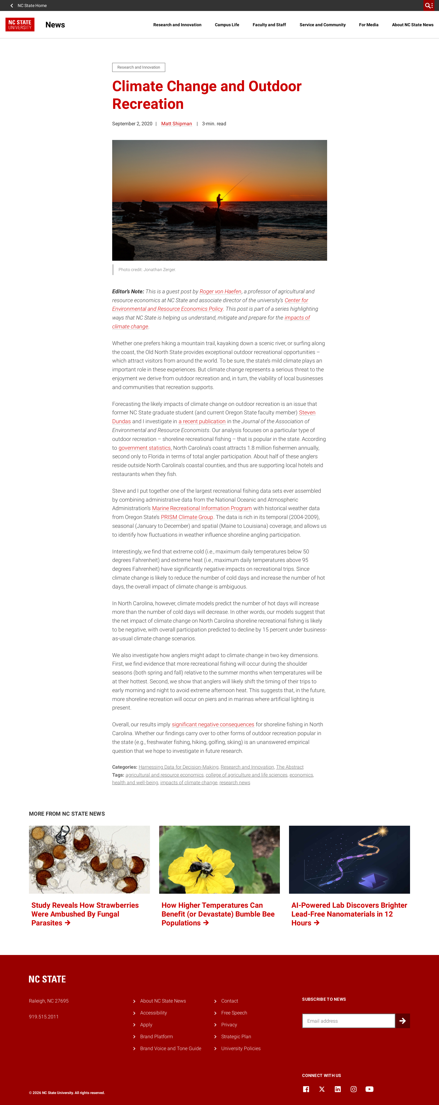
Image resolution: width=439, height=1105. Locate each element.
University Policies (241, 1048)
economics (301, 775)
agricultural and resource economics (165, 775)
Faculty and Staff (269, 24)
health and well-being (135, 782)
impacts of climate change (188, 782)
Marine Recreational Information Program (202, 508)
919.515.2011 (44, 1017)
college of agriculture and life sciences (246, 775)
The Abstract (290, 767)
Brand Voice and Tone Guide (170, 1048)
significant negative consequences (213, 724)
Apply (146, 1025)
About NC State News (413, 24)
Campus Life (227, 24)
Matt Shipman (176, 124)
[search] (428, 5)
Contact (229, 1001)
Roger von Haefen (220, 291)
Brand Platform (156, 1036)
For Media (369, 24)
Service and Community (323, 24)
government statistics (145, 448)
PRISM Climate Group (187, 517)
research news (235, 782)
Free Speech (234, 1013)
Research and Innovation (177, 24)
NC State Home (32, 5)
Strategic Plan (236, 1036)
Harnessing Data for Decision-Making (179, 767)
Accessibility (153, 1013)
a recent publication (202, 421)
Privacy (229, 1025)
